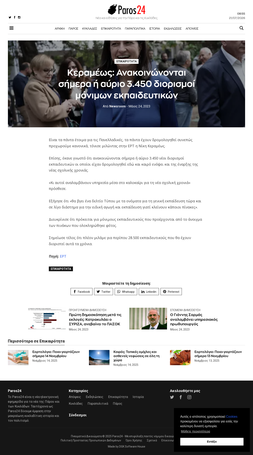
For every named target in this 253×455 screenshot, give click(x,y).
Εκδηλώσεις (173, 28)
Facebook (81, 291)
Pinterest (171, 291)
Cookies (231, 416)
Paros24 (117, 436)
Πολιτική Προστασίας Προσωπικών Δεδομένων (91, 440)
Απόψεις (192, 28)
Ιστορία (154, 28)
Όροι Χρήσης (134, 440)
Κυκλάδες (89, 28)
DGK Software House (132, 446)
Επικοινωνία (169, 440)
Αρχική (60, 28)
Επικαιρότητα (111, 28)
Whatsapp (126, 291)
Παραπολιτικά (135, 28)
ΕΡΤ (63, 256)
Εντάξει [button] (212, 441)
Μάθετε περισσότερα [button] (195, 431)
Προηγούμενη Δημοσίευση (87, 310)
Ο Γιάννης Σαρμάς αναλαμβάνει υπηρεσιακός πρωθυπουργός (194, 319)
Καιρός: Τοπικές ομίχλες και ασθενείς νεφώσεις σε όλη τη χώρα (136, 356)
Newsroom (114, 106)
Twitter (103, 291)
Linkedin (148, 291)
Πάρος (73, 28)
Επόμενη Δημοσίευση (185, 310)
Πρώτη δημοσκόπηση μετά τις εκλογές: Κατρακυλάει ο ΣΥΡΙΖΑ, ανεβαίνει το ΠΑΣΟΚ (95, 319)
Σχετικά (152, 440)
